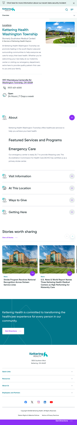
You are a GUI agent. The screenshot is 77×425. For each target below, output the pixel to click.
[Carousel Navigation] (69, 236)
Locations (6, 25)
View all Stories (9, 238)
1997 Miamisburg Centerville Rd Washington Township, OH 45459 (17, 81)
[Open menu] (73, 10)
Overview (39, 15)
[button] (72, 236)
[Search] (66, 9)
